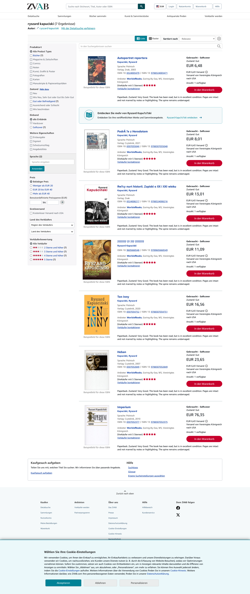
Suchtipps (133, 467)
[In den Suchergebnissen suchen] (150, 46)
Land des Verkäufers (41, 231)
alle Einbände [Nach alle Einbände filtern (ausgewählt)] (38, 119)
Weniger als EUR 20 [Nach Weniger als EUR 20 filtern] (41, 185)
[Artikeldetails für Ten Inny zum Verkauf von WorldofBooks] (97, 315)
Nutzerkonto (185, 6)
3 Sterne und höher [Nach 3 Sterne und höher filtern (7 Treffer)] (49, 251)
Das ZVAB (112, 507)
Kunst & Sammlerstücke (137, 16)
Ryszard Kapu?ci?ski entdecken (185, 117)
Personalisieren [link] (139, 582)
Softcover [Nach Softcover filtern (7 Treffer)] (38, 127)
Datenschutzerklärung (117, 523)
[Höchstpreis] (53, 202)
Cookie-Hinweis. (178, 570)
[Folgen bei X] (178, 515)
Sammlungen (64, 16)
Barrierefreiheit (114, 539)
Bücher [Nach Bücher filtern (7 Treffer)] (36, 55)
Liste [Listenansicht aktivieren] (141, 38)
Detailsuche (33, 16)
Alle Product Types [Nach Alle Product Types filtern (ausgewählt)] (41, 51)
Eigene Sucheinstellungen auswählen (146, 475)
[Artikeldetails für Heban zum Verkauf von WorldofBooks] (97, 370)
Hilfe (217, 6)
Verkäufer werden (213, 16)
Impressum (113, 518)
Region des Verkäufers (42, 225)
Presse (111, 512)
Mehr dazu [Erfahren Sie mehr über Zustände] (44, 89)
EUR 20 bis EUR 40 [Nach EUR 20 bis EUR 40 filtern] (41, 189)
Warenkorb (45, 528)
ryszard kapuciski (49, 28)
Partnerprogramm (82, 512)
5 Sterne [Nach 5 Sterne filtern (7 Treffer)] (44, 259)
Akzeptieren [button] (63, 582)
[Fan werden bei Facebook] (178, 508)
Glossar (132, 471)
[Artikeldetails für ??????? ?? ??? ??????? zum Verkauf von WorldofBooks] (97, 260)
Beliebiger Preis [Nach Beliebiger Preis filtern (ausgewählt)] (39, 181)
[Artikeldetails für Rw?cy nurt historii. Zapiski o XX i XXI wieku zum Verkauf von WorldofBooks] (97, 205)
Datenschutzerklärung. (158, 573)
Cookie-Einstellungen (69, 570)
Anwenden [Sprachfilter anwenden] (37, 168)
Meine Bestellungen (48, 523)
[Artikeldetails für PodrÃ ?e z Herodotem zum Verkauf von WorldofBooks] (97, 149)
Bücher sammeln (97, 16)
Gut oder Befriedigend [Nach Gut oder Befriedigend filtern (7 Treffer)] (44, 101)
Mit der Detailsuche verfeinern (78, 28)
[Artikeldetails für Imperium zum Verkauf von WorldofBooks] (97, 425)
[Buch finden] (141, 6)
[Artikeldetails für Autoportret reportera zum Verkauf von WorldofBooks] (97, 70)
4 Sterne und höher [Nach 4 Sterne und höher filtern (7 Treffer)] (49, 255)
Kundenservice (148, 512)
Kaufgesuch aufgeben (41, 473)
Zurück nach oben (125, 493)
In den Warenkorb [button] (204, 90)
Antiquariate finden (176, 16)
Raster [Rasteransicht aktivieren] (154, 38)
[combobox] (102, 6)
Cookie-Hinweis (115, 534)
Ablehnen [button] (100, 582)
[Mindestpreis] (36, 202)
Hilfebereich (147, 507)
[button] (219, 46)
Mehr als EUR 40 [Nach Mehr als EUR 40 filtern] (40, 193)
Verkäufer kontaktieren (128, 88)
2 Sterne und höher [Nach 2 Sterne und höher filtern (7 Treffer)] (49, 247)
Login (171, 6)
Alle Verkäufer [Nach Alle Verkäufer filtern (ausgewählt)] (40, 243)
